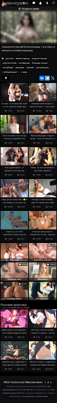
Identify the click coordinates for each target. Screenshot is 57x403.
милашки (20, 67)
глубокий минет (10, 72)
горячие (30, 67)
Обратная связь (33, 382)
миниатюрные (23, 58)
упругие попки (10, 63)
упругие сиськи (39, 58)
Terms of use (17, 382)
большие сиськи (40, 63)
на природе (24, 63)
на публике (8, 67)
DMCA (6, 382)
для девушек (42, 67)
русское (10, 58)
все (23, 72)
